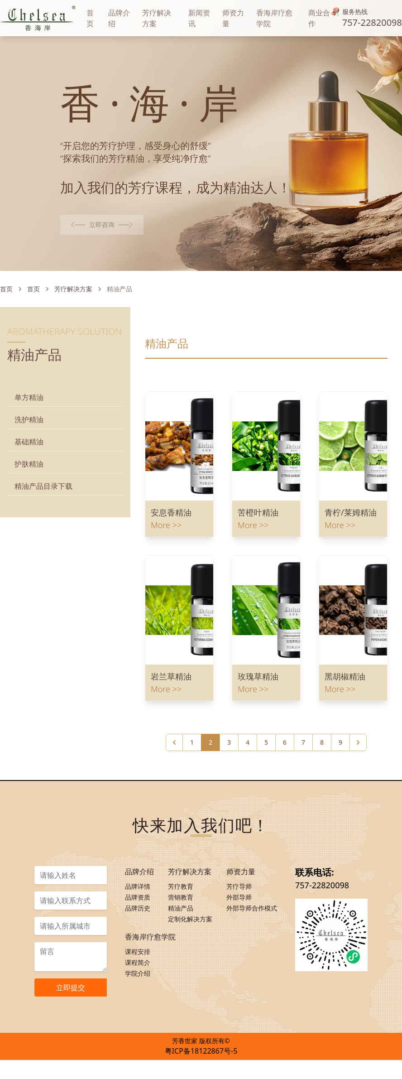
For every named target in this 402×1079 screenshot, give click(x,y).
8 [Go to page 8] (322, 775)
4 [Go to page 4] (247, 775)
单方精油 (28, 431)
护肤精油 (28, 497)
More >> (166, 558)
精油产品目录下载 (43, 520)
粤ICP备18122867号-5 (201, 1070)
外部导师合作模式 (251, 934)
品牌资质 (137, 923)
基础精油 (28, 475)
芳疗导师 (239, 912)
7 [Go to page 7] (303, 775)
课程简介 (137, 988)
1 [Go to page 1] (192, 775)
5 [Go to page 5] (266, 775)
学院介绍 (137, 999)
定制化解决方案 (190, 945)
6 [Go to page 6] (285, 775)
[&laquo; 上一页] (174, 776)
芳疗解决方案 (73, 322)
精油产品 (180, 934)
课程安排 (137, 977)
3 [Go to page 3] (229, 775)
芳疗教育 (180, 912)
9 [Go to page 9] (340, 775)
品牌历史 (137, 934)
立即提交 (70, 1014)
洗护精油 (28, 453)
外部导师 (239, 923)
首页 (6, 322)
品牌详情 (137, 912)
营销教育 (180, 923)
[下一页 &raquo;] (358, 776)
